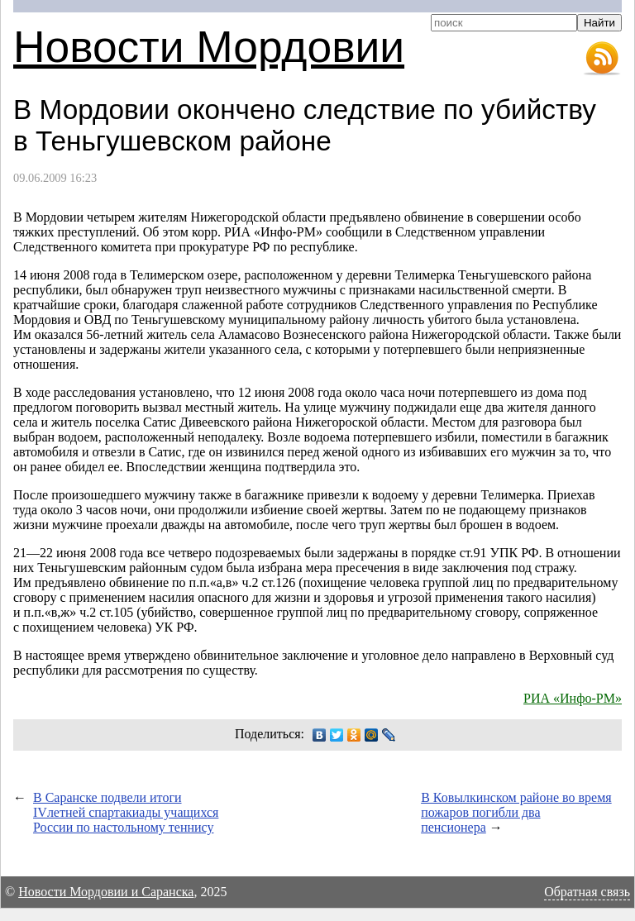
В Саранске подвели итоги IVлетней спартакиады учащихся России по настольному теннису (125, 812)
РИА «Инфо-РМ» (572, 698)
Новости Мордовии (208, 46)
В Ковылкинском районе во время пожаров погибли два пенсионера (516, 812)
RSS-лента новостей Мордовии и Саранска (602, 59)
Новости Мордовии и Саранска (105, 892)
